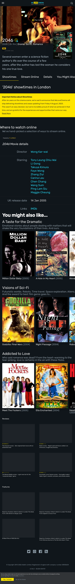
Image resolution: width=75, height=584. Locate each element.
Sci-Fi (29, 44)
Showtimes (9, 76)
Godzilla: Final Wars (12, 344)
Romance (38, 44)
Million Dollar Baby (12, 278)
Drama (21, 44)
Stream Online (30, 76)
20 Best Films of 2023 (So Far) (10, 538)
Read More (21, 575)
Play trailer (36, 20)
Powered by (9, 138)
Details (48, 76)
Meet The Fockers (11, 410)
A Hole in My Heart (46, 278)
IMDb (34, 208)
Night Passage (44, 344)
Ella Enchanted (44, 410)
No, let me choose (21, 579)
